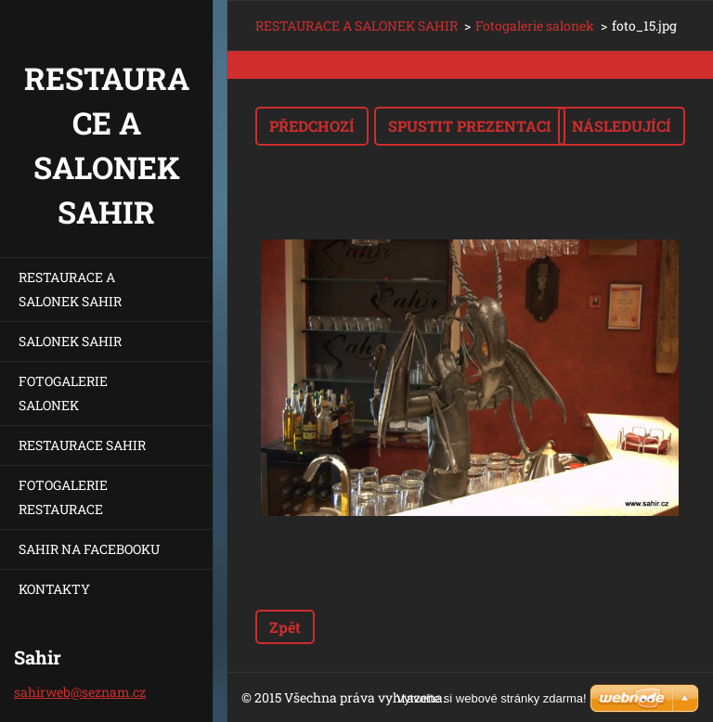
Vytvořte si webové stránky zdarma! (491, 698)
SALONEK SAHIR (70, 341)
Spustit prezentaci (469, 125)
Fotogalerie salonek (534, 25)
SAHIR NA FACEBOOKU (89, 549)
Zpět (285, 627)
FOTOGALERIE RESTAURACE (63, 497)
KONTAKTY (54, 589)
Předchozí (312, 125)
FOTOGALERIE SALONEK (63, 393)
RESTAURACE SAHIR (82, 445)
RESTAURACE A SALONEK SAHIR (70, 289)
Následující (621, 125)
